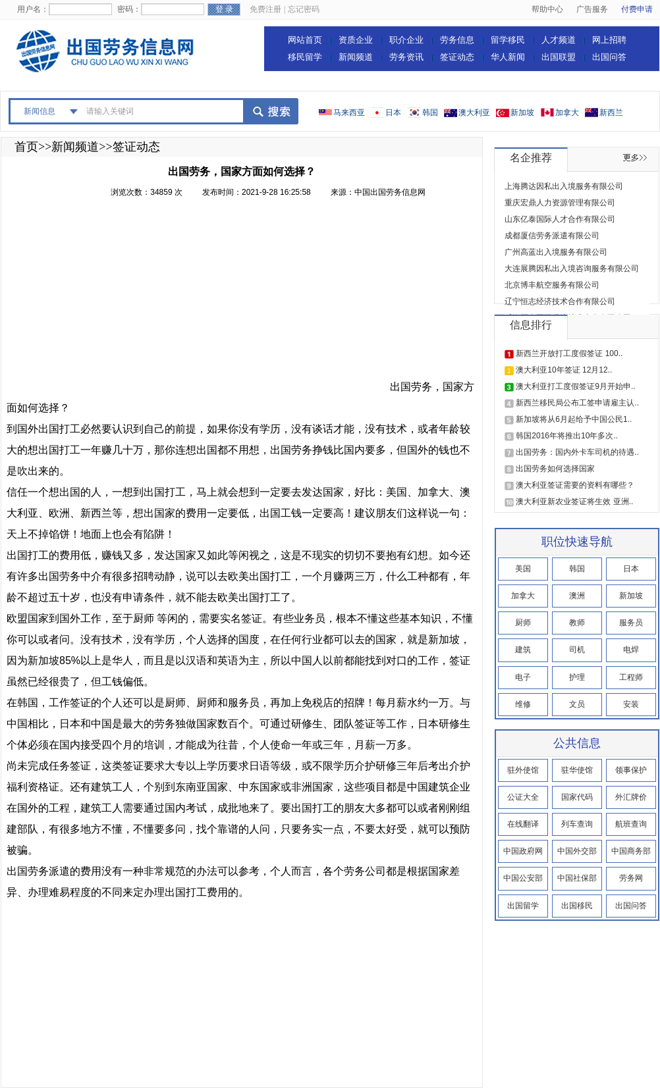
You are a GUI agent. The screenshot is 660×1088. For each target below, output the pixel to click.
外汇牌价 (631, 797)
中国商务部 (631, 851)
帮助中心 (547, 9)
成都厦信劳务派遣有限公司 (552, 235)
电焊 (631, 649)
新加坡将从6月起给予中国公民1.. (574, 419)
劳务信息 (457, 40)
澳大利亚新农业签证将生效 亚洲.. (574, 501)
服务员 (631, 622)
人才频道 (558, 40)
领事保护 (631, 770)
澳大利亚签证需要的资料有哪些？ (575, 485)
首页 (26, 146)
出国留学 (523, 905)
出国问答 (609, 57)
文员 (577, 704)
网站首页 (305, 40)
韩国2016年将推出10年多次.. (567, 435)
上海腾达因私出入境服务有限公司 (564, 186)
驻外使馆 (523, 770)
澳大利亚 (474, 112)
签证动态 (457, 57)
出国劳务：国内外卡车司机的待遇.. (577, 452)
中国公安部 (523, 878)
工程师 (631, 677)
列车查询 (577, 824)
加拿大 (567, 112)
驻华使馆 (577, 770)
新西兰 (611, 112)
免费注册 (265, 9)
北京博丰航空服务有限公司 (552, 285)
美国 (523, 568)
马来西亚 (349, 112)
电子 (523, 677)
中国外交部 (577, 851)
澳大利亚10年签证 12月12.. (564, 370)
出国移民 (577, 905)
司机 (577, 649)
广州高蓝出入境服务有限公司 (556, 252)
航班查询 (631, 824)
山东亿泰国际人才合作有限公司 (560, 219)
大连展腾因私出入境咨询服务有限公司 (572, 268)
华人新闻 (508, 57)
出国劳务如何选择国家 (555, 468)
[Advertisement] (197, 298)
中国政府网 (523, 851)
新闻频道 (356, 57)
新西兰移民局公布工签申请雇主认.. (577, 402)
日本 (393, 112)
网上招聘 (609, 40)
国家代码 (577, 797)
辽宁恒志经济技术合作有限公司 (560, 301)
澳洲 (577, 595)
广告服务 (592, 9)
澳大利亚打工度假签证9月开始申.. (575, 386)
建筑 (523, 649)
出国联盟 (558, 57)
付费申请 (637, 9)
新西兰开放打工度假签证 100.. (569, 353)
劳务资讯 (406, 57)
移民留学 (305, 57)
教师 (577, 622)
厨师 (523, 622)
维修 (523, 704)
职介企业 (406, 40)
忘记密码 (303, 9)
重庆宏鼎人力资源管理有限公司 (560, 202)
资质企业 (356, 40)
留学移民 (508, 40)
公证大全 (523, 797)
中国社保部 (577, 878)
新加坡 (522, 112)
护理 (577, 677)
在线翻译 (523, 824)
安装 (631, 704)
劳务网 (631, 878)
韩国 (430, 112)
